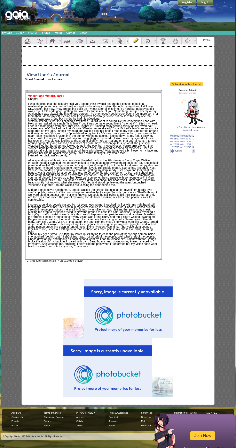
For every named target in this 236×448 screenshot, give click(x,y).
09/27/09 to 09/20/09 (180, 136)
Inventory (93, 40)
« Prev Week (183, 127)
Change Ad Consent (54, 417)
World (58, 33)
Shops (32, 33)
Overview (28, 40)
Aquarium (80, 40)
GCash (20, 33)
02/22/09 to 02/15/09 (180, 141)
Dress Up (146, 417)
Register (187, 3)
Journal (135, 40)
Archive (187, 130)
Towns (79, 425)
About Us (16, 413)
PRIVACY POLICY (85, 413)
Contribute (114, 417)
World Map (146, 425)
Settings (188, 40)
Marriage (175, 40)
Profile (207, 40)
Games (70, 33)
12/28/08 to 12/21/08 (180, 147)
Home (195, 130)
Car (68, 40)
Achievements (163, 40)
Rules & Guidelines (118, 413)
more (60, 40)
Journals (113, 421)
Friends (120, 40)
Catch (83, 33)
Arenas (80, 417)
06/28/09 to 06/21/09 (180, 138)
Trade (112, 425)
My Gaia (7, 33)
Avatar (40, 40)
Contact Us (17, 417)
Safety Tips (146, 413)
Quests (148, 40)
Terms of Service (52, 413)
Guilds (79, 421)
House (53, 40)
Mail (105, 40)
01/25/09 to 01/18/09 (180, 144)
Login (205, 3)
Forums (45, 33)
